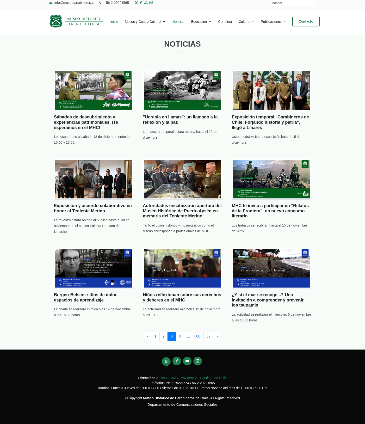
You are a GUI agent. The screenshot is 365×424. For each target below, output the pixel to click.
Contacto (306, 21)
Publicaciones (271, 22)
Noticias (179, 22)
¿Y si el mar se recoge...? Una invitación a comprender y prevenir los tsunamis (268, 299)
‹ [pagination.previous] (147, 336)
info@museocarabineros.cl (74, 3)
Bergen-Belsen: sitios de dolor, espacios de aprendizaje (86, 297)
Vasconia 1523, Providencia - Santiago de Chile (191, 378)
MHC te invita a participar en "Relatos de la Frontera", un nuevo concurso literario (270, 210)
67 (208, 336)
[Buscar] (293, 3)
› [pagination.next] (217, 336)
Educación (199, 22)
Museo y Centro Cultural (143, 22)
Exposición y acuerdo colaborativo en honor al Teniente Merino (93, 208)
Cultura (244, 22)
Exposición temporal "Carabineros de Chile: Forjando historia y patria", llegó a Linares (270, 122)
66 (198, 336)
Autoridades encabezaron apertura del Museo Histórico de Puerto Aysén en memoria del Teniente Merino (182, 210)
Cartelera (225, 22)
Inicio (114, 22)
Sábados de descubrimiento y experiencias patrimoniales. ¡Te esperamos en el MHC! (86, 122)
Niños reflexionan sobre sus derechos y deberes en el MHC (182, 297)
